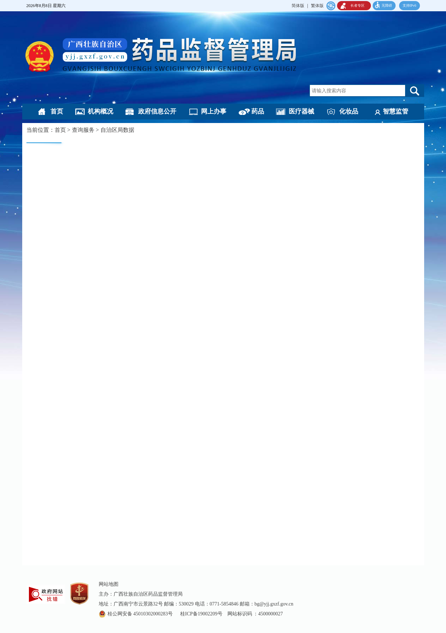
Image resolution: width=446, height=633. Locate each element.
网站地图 (108, 584)
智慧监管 (395, 111)
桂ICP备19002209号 (201, 613)
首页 (56, 111)
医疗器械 (301, 111)
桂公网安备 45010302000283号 (141, 613)
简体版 (298, 5)
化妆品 (348, 111)
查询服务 (83, 130)
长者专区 (357, 5)
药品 (257, 111)
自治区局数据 (117, 130)
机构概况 (100, 111)
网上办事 (213, 111)
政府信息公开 (157, 111)
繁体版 (317, 5)
